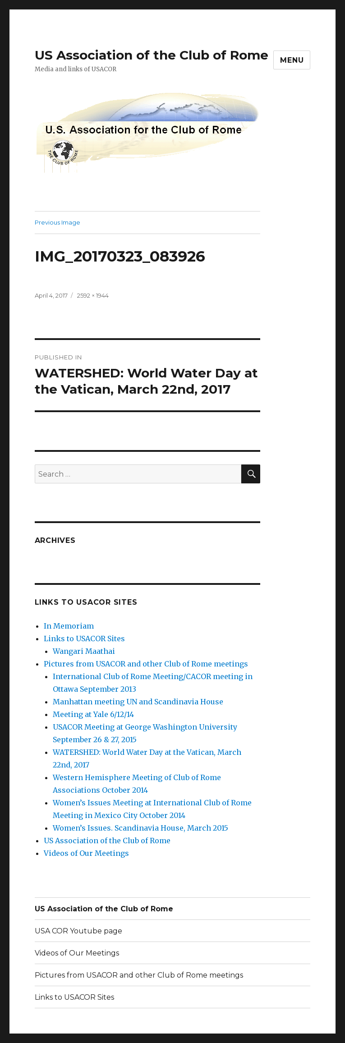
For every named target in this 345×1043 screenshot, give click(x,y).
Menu (292, 60)
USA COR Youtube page (78, 931)
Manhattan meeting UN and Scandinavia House (138, 701)
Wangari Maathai (84, 651)
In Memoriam (69, 625)
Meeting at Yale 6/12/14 (93, 714)
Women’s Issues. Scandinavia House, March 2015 (140, 827)
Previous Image (57, 222)
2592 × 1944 (93, 295)
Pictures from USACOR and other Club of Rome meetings (146, 663)
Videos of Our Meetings (86, 853)
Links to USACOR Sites (84, 638)
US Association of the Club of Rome (151, 55)
